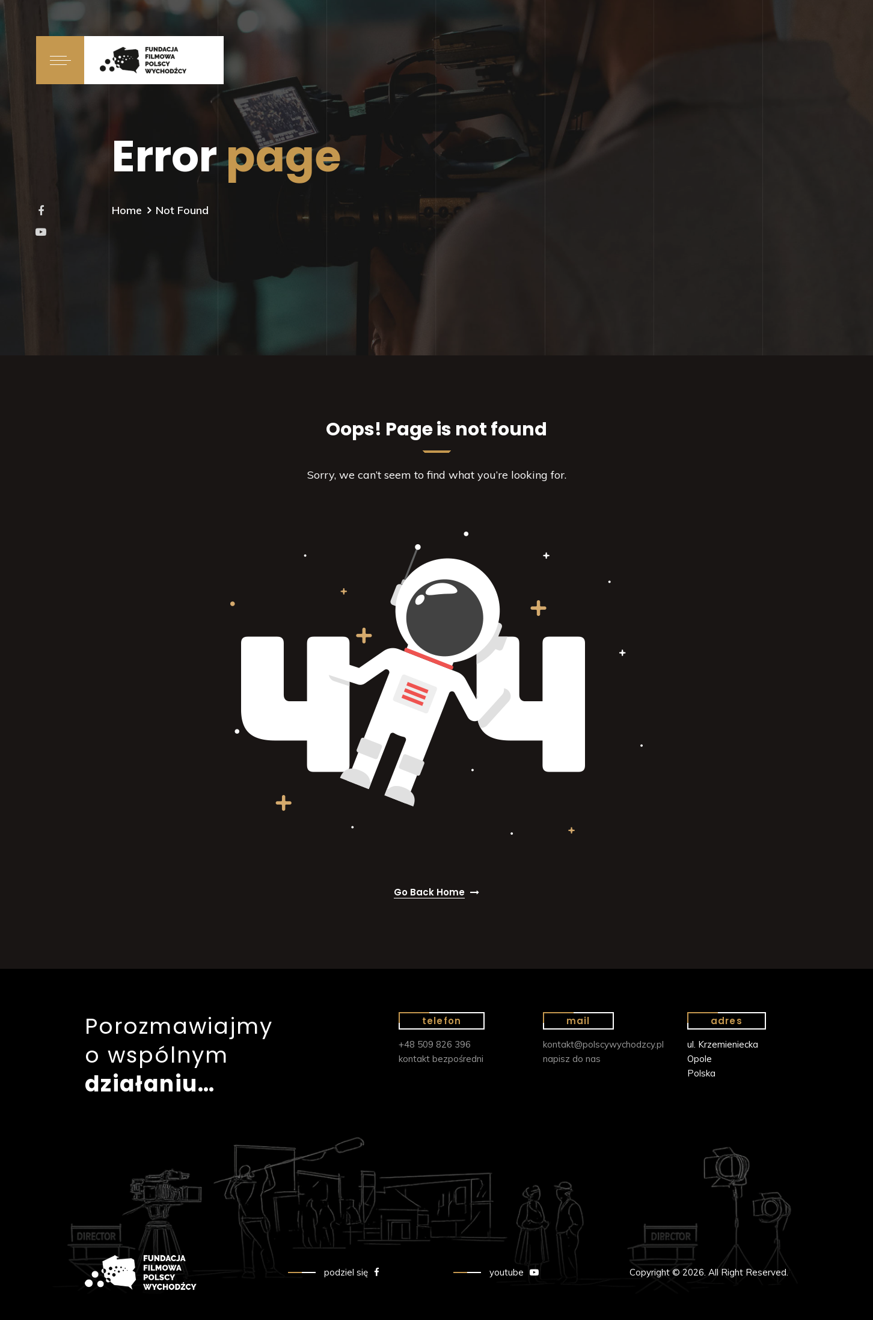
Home (127, 210)
